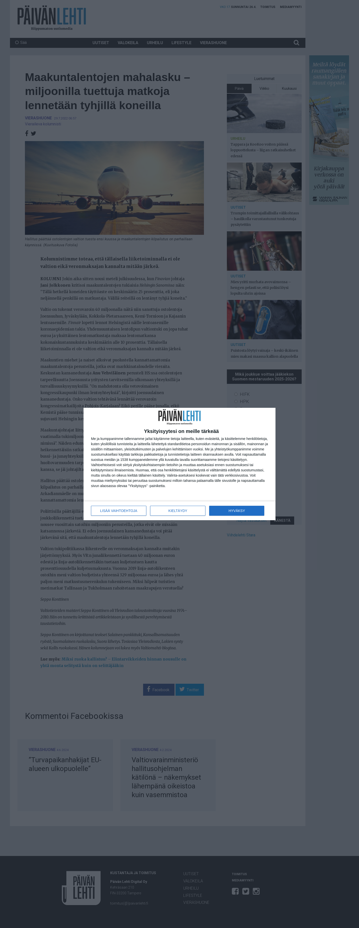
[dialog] (179, 464)
